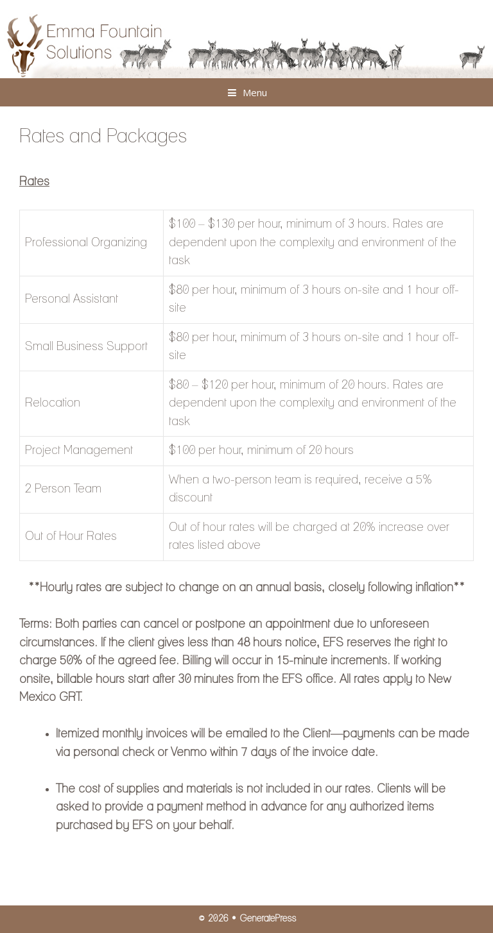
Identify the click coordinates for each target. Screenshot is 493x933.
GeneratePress (267, 918)
